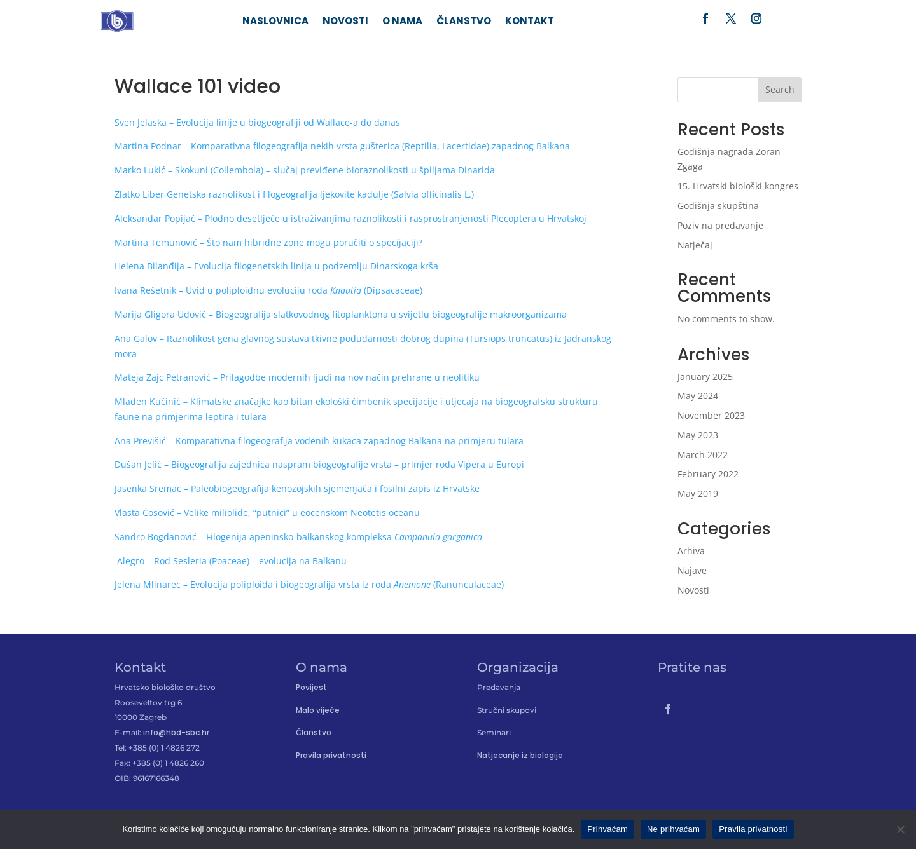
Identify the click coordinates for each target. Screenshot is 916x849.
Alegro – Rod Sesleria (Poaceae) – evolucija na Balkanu (230, 563)
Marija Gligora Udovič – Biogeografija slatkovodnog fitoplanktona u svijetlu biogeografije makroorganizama (340, 316)
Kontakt (529, 22)
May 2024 (697, 398)
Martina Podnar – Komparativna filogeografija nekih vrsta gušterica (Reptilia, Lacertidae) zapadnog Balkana (342, 148)
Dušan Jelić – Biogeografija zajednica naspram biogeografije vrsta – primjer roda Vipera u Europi (319, 467)
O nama (402, 22)
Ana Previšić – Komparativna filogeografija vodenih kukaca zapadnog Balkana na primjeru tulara (319, 443)
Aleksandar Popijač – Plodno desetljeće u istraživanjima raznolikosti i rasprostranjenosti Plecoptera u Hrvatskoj (350, 220)
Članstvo (463, 22)
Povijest (311, 689)
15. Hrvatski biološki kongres (737, 188)
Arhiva (691, 553)
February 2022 (708, 476)
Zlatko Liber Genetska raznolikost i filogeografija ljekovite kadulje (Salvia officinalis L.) (294, 196)
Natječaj (694, 247)
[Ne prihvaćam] (900, 829)
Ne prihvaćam (673, 829)
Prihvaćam (607, 829)
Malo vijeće (318, 712)
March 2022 (702, 457)
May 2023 (697, 437)
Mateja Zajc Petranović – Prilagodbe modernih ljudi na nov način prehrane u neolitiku (297, 380)
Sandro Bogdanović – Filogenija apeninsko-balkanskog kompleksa (298, 539)
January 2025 (705, 378)
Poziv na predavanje (720, 227)
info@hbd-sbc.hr (176, 735)
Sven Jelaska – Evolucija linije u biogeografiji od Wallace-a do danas (257, 124)
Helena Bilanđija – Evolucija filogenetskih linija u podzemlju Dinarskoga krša (276, 268)
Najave (692, 572)
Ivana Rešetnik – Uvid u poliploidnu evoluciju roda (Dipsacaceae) (268, 292)
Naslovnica (275, 22)
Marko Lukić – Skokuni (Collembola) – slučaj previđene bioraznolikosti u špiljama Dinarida (304, 172)
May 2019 (697, 496)
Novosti (345, 22)
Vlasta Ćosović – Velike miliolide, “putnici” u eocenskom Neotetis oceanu (267, 514)
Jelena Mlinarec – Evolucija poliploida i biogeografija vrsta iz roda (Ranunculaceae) (309, 587)
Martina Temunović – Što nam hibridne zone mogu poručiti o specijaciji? (268, 244)
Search (780, 92)
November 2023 (711, 417)
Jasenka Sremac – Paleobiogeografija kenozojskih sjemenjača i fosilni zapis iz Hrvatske (297, 491)
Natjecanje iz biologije (520, 757)
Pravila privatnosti (331, 757)
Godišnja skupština (718, 207)
